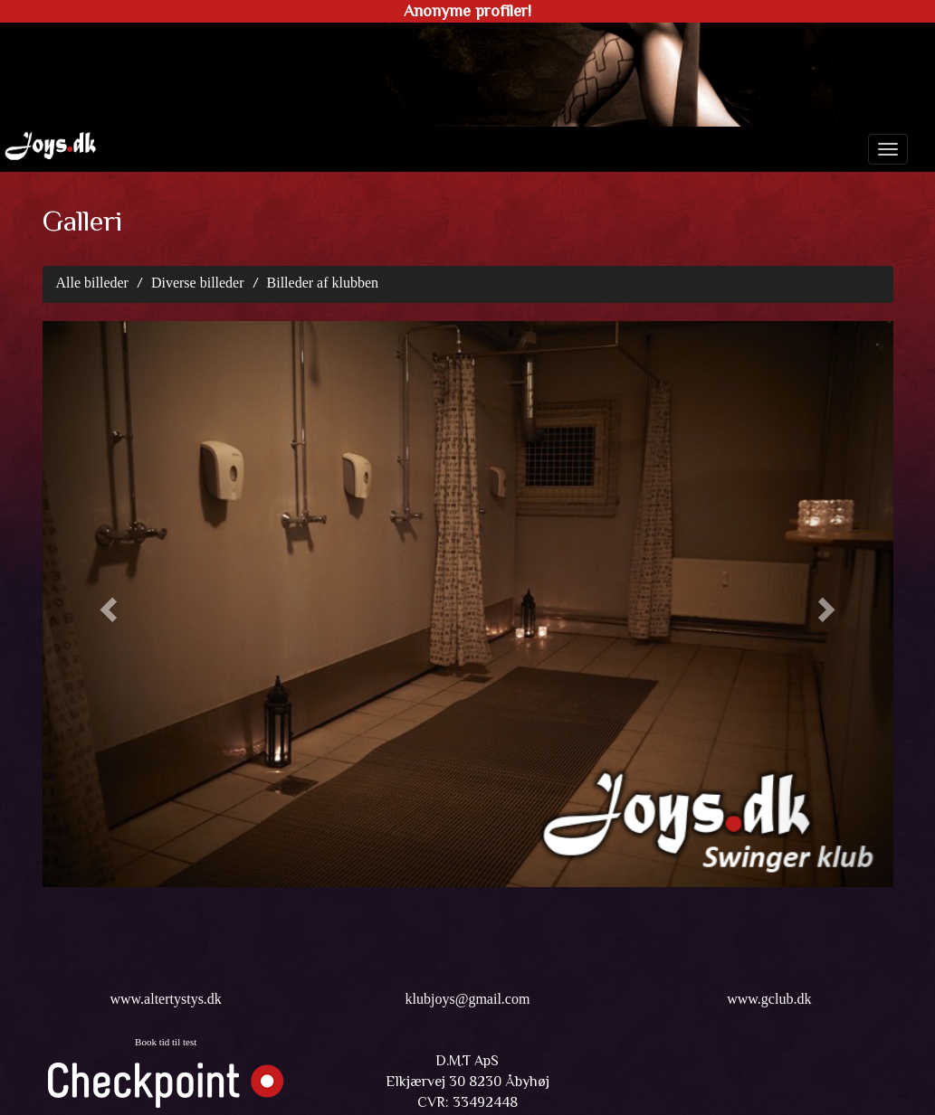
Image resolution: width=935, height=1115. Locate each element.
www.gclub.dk (769, 998)
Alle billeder (92, 282)
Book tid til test (165, 1041)
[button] (106, 604)
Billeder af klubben (323, 282)
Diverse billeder (197, 282)
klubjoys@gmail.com (467, 998)
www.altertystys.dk (165, 998)
